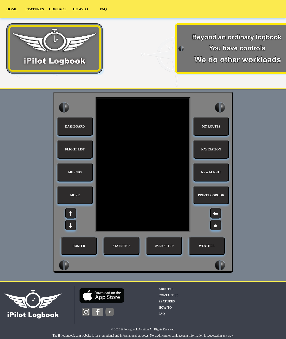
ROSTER (78, 246)
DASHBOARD (75, 126)
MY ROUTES (211, 126)
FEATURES (34, 9)
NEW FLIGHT (211, 172)
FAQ (103, 9)
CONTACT (57, 9)
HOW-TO (80, 9)
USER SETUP (164, 246)
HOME (12, 9)
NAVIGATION (211, 149)
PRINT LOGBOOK (211, 195)
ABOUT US (166, 289)
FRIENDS (74, 172)
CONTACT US (168, 295)
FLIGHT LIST (75, 149)
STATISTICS (121, 246)
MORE (75, 195)
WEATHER (207, 246)
